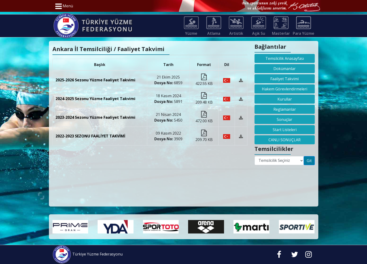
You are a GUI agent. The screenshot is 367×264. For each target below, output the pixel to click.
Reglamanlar (284, 109)
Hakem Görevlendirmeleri (284, 89)
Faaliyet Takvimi (284, 78)
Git (309, 160)
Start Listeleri (285, 129)
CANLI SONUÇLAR (284, 139)
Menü (64, 6)
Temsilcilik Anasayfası (284, 58)
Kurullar (284, 99)
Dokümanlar (284, 68)
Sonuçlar (284, 119)
